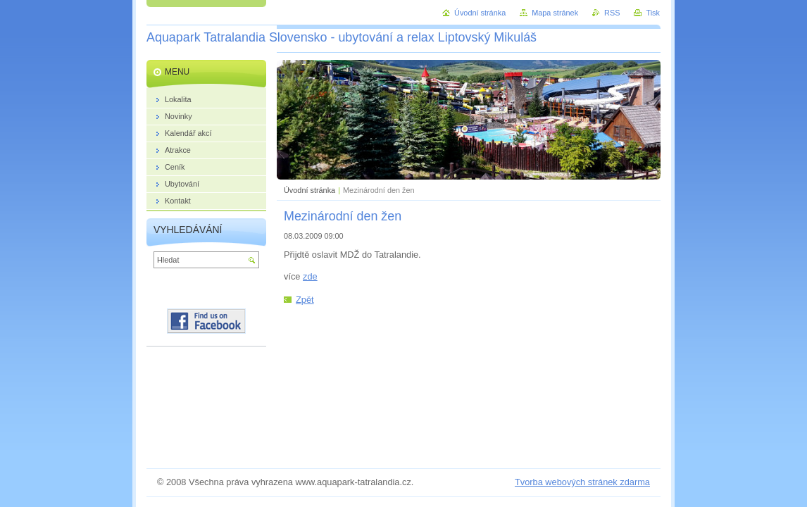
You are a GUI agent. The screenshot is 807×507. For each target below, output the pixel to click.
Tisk (653, 12)
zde (310, 276)
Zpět (305, 299)
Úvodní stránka (309, 190)
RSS (612, 12)
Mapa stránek (555, 12)
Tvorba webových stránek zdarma (582, 482)
